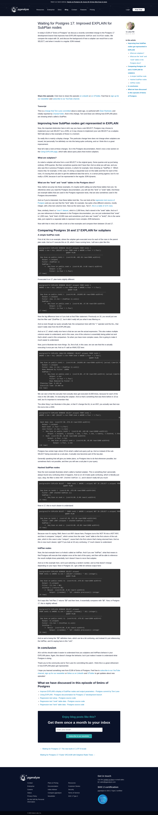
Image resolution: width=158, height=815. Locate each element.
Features (83, 10)
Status (29, 793)
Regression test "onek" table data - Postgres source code (62, 701)
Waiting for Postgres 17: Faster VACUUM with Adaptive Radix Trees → (67, 755)
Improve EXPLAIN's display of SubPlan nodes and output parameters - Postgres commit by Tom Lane (79, 691)
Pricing (92, 10)
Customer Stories (74, 786)
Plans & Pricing (53, 783)
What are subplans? (137, 53)
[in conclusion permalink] (36, 648)
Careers (30, 789)
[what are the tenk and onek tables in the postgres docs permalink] (36, 183)
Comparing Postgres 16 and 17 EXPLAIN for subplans (137, 69)
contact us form (108, 779)
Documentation (53, 786)
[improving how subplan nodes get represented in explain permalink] (36, 123)
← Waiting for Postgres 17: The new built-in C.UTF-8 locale (63, 749)
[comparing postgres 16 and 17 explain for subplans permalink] (36, 230)
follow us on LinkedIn (75, 673)
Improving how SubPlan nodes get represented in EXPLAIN (137, 46)
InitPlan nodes (135, 83)
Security (71, 789)
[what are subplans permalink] (36, 158)
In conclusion (133, 86)
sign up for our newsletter (55, 673)
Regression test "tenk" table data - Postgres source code (62, 705)
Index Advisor (52, 789)
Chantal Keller (58, 114)
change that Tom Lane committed (58, 111)
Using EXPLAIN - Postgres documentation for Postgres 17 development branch (71, 695)
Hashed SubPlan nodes (138, 79)
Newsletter (51, 796)
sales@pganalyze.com (108, 782)
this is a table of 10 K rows (102, 206)
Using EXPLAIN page (49, 152)
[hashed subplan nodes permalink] (36, 467)
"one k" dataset (62, 210)
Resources (40, 10)
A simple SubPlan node (138, 76)
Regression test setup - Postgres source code (58, 698)
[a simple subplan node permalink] (36, 235)
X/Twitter (91, 673)
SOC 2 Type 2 (73, 796)
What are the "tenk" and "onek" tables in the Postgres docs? (138, 60)
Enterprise (51, 10)
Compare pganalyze (55, 793)
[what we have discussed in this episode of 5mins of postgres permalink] (36, 683)
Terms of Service (74, 793)
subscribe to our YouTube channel (66, 99)
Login (128, 10)
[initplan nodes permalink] (36, 548)
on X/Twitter (95, 96)
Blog (66, 10)
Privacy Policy (32, 796)
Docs (59, 10)
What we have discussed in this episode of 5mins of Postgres (137, 93)
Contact (74, 10)
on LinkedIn (84, 96)
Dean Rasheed (105, 111)
